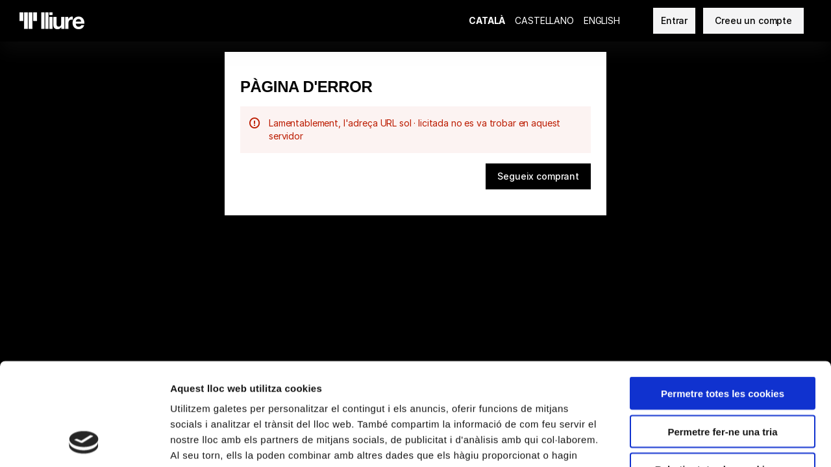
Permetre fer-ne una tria (722, 335)
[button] (538, 176)
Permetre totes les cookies (722, 297)
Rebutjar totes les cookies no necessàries (722, 379)
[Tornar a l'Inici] (51, 20)
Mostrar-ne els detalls (747, 441)
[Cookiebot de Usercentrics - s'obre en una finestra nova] (84, 441)
